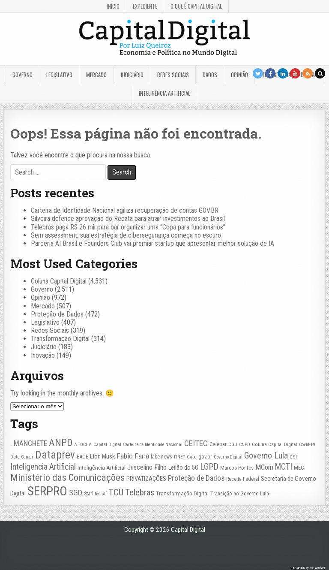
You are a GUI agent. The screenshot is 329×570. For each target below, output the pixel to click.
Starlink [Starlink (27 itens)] (92, 494)
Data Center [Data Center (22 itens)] (21, 457)
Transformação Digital (60, 339)
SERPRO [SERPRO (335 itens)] (47, 491)
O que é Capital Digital (196, 6)
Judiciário (132, 74)
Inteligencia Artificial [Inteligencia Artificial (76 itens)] (43, 467)
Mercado (96, 74)
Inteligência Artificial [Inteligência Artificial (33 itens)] (102, 467)
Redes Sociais (173, 74)
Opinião (239, 74)
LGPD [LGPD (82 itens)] (209, 467)
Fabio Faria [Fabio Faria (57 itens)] (133, 456)
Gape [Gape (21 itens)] (192, 457)
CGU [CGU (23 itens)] (232, 444)
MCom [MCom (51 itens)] (264, 467)
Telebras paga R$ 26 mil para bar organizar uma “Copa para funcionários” (128, 227)
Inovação (43, 355)
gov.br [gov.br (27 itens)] (205, 457)
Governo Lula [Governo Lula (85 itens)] (266, 456)
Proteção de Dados (57, 314)
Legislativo (59, 74)
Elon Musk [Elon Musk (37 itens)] (102, 456)
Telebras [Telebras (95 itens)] (139, 492)
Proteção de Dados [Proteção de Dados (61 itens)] (196, 478)
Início (113, 6)
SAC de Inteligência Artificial (307, 568)
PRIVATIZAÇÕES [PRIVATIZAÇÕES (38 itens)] (146, 479)
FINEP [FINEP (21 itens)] (179, 457)
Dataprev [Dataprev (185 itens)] (55, 455)
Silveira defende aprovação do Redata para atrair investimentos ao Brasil (128, 218)
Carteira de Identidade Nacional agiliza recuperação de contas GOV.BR (124, 210)
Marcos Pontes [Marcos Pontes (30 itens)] (237, 467)
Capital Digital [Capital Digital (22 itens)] (107, 444)
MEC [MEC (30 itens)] (299, 467)
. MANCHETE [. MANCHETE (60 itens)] (28, 443)
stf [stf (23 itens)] (104, 494)
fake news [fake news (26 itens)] (161, 457)
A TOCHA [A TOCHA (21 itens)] (83, 444)
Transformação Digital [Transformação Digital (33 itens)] (182, 493)
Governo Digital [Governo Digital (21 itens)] (228, 457)
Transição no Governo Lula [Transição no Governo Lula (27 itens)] (239, 494)
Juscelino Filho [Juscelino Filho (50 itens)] (147, 467)
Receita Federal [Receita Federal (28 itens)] (242, 479)
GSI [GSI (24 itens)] (293, 457)
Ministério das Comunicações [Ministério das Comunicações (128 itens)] (67, 477)
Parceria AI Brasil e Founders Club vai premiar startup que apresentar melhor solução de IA (152, 243)
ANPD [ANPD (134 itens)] (60, 443)
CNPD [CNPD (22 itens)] (244, 444)
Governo (22, 74)
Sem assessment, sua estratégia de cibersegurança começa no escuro (126, 235)
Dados (210, 74)
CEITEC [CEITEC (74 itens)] (196, 443)
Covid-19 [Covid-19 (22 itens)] (307, 444)
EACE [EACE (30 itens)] (82, 456)
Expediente (145, 6)
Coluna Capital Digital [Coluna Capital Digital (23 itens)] (274, 444)
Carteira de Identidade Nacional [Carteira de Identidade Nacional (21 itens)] (152, 444)
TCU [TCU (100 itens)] (115, 492)
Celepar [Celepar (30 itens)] (218, 444)
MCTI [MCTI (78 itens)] (283, 467)
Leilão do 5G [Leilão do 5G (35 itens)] (183, 467)
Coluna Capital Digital (59, 281)
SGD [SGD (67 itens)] (75, 492)
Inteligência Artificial (164, 93)
